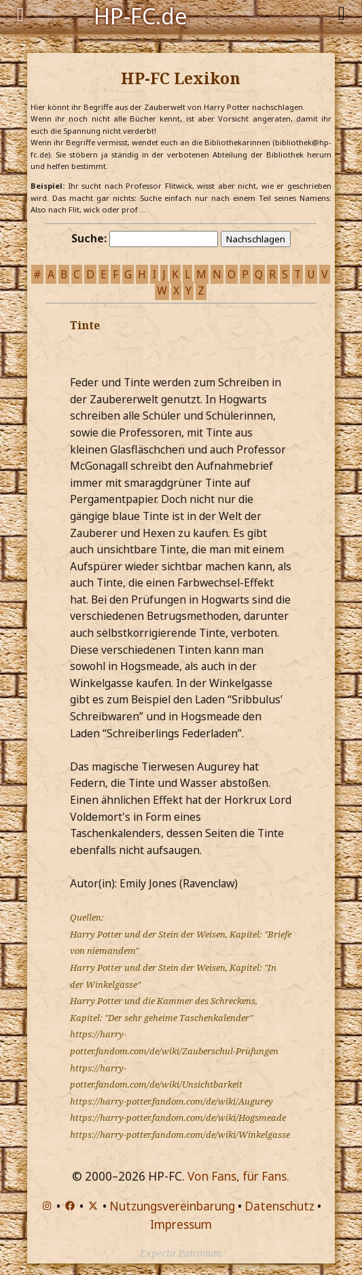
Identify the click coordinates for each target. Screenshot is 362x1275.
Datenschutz (279, 1206)
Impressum (181, 1224)
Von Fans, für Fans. (238, 1176)
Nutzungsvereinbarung (172, 1206)
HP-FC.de (140, 15)
